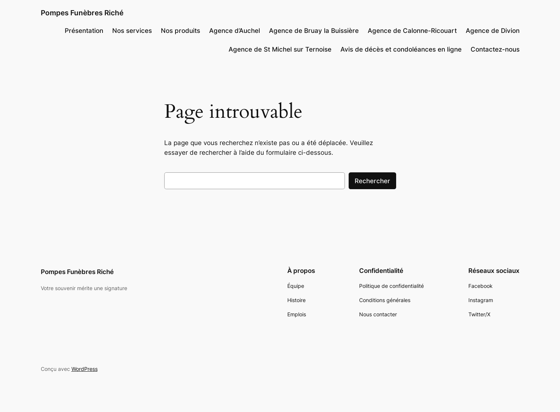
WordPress (84, 369)
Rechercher (372, 181)
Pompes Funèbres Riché (82, 12)
